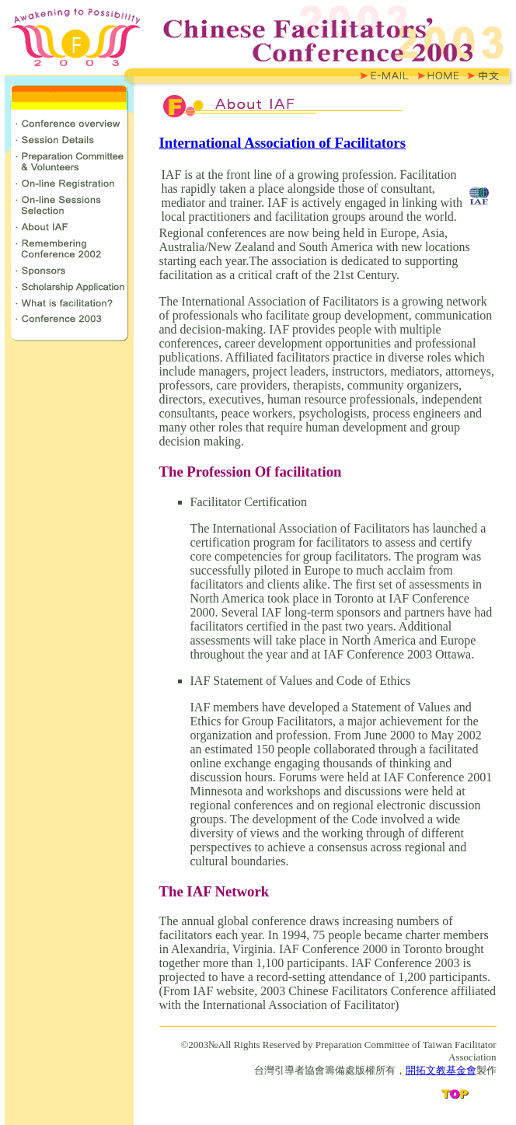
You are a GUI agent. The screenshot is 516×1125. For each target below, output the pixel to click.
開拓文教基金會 (441, 1070)
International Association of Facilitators (282, 143)
